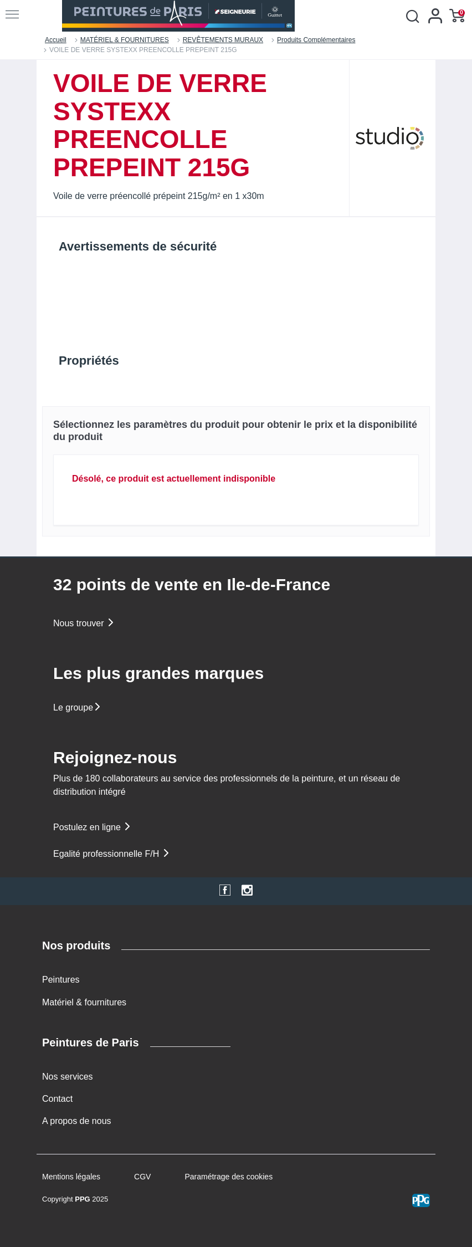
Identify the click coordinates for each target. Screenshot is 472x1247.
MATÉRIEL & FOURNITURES (124, 40)
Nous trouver (84, 623)
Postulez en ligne (92, 827)
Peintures (61, 979)
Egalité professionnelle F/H (112, 853)
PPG (82, 1199)
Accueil (55, 40)
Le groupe (77, 707)
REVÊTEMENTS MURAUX (223, 40)
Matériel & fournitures (84, 1002)
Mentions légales (71, 1176)
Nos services (67, 1076)
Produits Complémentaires (316, 40)
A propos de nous (76, 1121)
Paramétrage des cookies (228, 1176)
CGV (142, 1176)
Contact (57, 1098)
